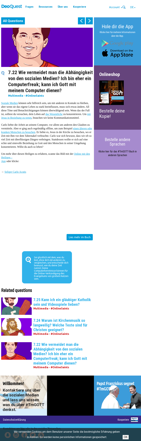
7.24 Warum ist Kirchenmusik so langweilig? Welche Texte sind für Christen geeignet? (60, 325)
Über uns (63, 6)
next (89, 20)
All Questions (13, 21)
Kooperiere (79, 6)
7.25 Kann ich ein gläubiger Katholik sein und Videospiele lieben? (62, 302)
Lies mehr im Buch (80, 237)
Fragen (29, 6)
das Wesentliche (54, 114)
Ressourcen (45, 6)
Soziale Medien (9, 103)
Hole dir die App (117, 26)
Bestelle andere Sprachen (117, 141)
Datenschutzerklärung (14, 419)
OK (125, 437)
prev (81, 20)
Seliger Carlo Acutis (15, 171)
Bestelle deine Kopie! (112, 113)
